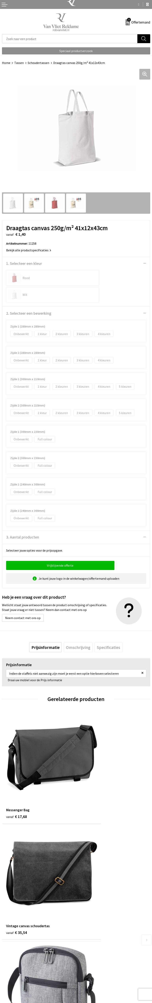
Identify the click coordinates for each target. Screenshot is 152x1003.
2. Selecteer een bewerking (28, 296)
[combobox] (70, 38)
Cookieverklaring (89, 971)
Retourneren (10, 971)
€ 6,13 (15, 866)
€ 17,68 (16, 774)
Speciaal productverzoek (76, 51)
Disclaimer (85, 983)
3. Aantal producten (22, 520)
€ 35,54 (90, 774)
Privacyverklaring (90, 977)
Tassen (19, 63)
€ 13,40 (90, 866)
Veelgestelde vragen (91, 906)
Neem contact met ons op (23, 601)
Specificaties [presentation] (108, 630)
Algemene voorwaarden (94, 965)
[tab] (45, 630)
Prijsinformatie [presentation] (45, 630)
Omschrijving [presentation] (78, 630)
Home (6, 63)
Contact (7, 965)
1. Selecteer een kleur (24, 263)
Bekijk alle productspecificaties (28, 250)
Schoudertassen (38, 63)
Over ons (84, 900)
